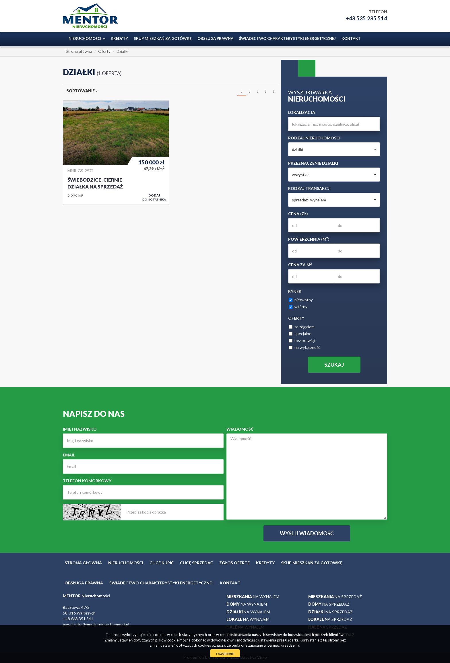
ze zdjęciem (302, 326)
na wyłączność (304, 347)
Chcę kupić (162, 562)
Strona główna (83, 562)
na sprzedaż (335, 596)
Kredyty (119, 38)
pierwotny (301, 299)
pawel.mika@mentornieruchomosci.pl (96, 624)
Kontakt (351, 38)
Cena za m (300, 264)
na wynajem (252, 596)
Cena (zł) (298, 213)
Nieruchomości (125, 562)
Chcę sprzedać (196, 562)
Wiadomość (239, 429)
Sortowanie (82, 90)
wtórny (298, 306)
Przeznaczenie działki (313, 163)
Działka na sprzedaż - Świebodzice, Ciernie (116, 153)
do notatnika (154, 197)
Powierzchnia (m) (308, 239)
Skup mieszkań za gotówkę (163, 38)
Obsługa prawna (215, 38)
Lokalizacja (301, 112)
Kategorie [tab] (306, 68)
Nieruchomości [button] (87, 38)
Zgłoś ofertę (234, 562)
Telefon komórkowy (87, 480)
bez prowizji (302, 340)
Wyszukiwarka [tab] (289, 68)
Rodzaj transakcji (309, 188)
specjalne (300, 333)
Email (69, 454)
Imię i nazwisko (80, 429)
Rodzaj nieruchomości (314, 137)
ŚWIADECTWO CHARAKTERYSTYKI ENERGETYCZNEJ (287, 38)
